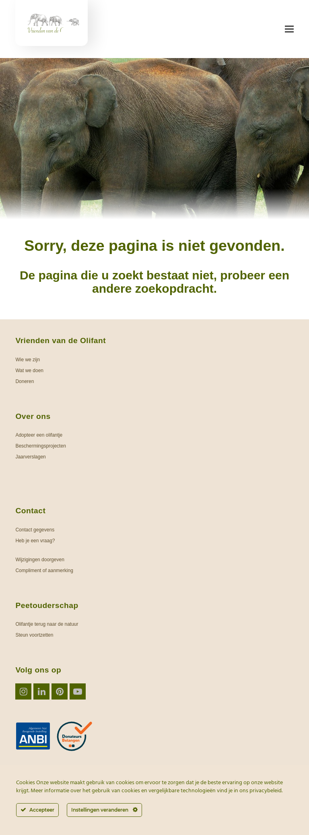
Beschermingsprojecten (40, 446)
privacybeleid (265, 790)
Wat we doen (29, 370)
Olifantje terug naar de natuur (46, 624)
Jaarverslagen (30, 457)
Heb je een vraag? (35, 540)
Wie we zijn (27, 359)
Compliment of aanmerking (44, 570)
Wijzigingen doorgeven (39, 559)
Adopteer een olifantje (38, 435)
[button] (289, 29)
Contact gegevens (34, 530)
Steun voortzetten (34, 635)
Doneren (24, 381)
